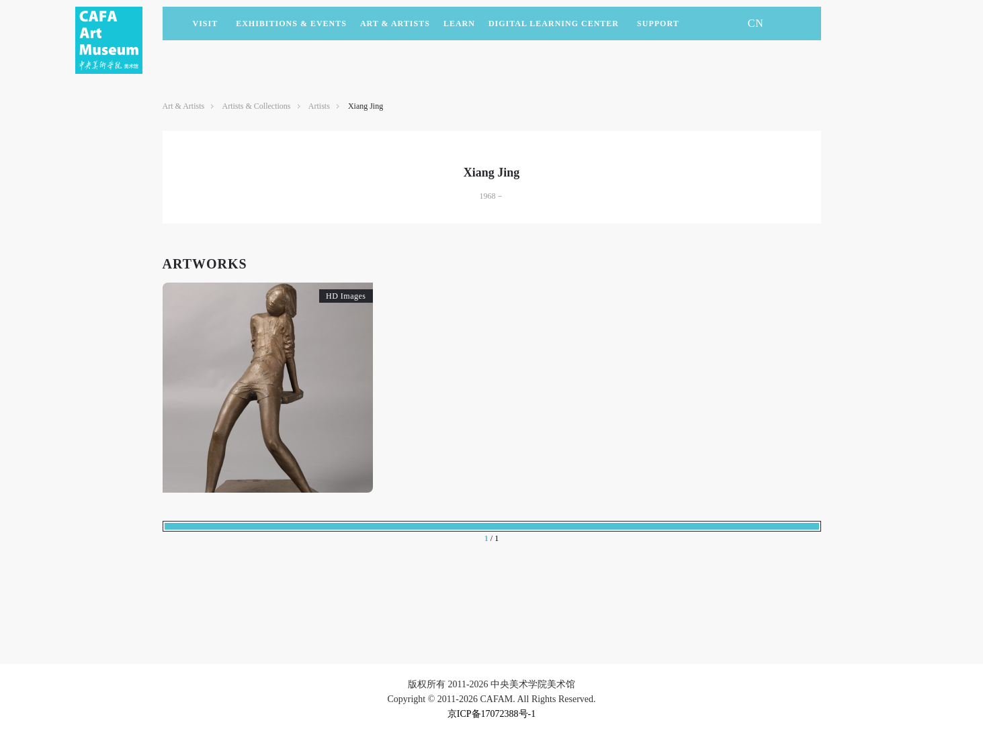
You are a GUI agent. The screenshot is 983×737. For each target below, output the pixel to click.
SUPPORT (658, 29)
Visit (205, 23)
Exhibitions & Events (291, 29)
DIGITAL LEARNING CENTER (553, 23)
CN (756, 23)
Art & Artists (395, 29)
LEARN (459, 29)
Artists (319, 106)
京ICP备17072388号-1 (491, 714)
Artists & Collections (256, 106)
